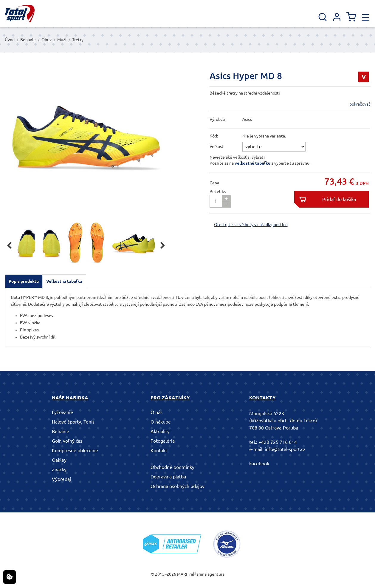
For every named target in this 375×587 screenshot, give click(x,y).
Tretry (77, 39)
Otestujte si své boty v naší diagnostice (251, 224)
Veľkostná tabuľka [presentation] (64, 281)
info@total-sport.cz (285, 449)
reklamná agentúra (206, 574)
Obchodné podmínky (172, 467)
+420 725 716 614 (277, 442)
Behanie (28, 39)
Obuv (46, 39)
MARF (182, 574)
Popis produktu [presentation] (24, 281)
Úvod (10, 39)
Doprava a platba (168, 476)
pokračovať (359, 104)
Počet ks (218, 191)
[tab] (24, 281)
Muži (61, 39)
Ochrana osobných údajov (177, 486)
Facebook (259, 463)
